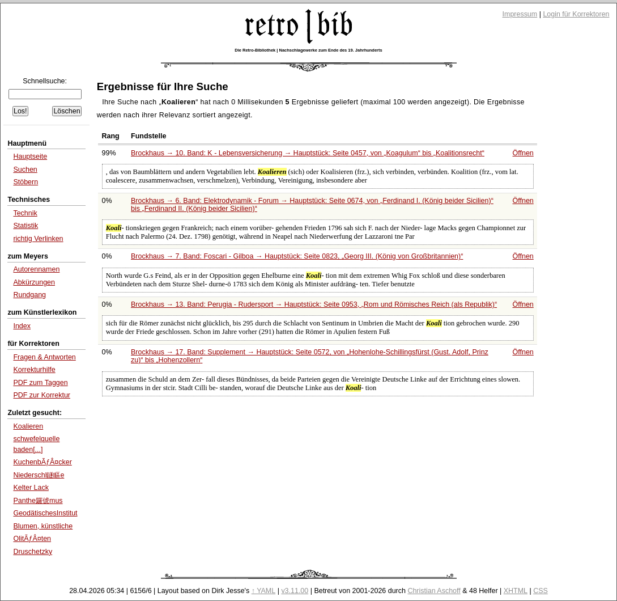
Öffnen (523, 153)
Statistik (25, 226)
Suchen (25, 169)
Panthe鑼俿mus (37, 501)
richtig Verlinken (38, 239)
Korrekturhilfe (34, 370)
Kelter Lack (30, 488)
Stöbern (25, 182)
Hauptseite (30, 156)
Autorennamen (36, 269)
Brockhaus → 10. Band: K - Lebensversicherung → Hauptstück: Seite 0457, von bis (307, 153)
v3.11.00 (294, 591)
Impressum (520, 14)
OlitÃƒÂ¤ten (32, 539)
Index (22, 326)
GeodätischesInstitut (45, 513)
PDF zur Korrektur (41, 395)
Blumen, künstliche (43, 526)
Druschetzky (32, 552)
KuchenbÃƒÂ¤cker (42, 462)
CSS (540, 591)
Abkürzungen (34, 282)
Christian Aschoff (433, 591)
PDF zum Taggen (40, 383)
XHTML (515, 591)
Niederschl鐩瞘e (38, 475)
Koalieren (28, 426)
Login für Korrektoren (576, 14)
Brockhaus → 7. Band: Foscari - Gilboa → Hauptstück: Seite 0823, (297, 256)
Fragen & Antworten (44, 357)
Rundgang (29, 295)
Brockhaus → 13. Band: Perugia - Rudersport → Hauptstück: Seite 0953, (314, 304)
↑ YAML (264, 591)
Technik (25, 213)
